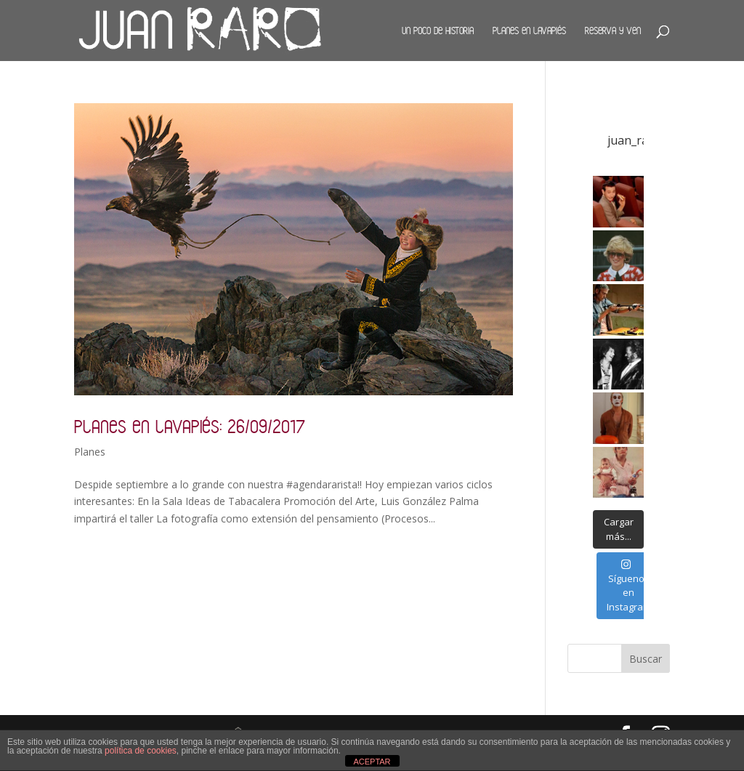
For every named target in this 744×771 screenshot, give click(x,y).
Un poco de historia (438, 30)
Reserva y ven (613, 30)
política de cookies (141, 751)
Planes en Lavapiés (529, 30)
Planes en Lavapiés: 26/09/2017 (189, 426)
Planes (89, 452)
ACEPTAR (371, 761)
